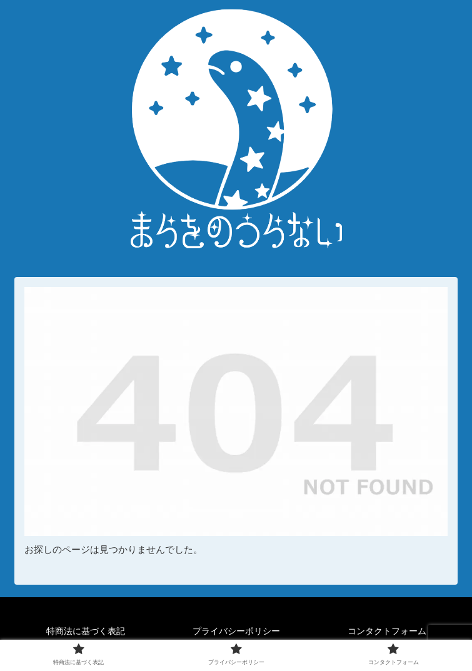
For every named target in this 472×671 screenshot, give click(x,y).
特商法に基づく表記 (85, 631)
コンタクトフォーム (387, 631)
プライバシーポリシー (236, 631)
